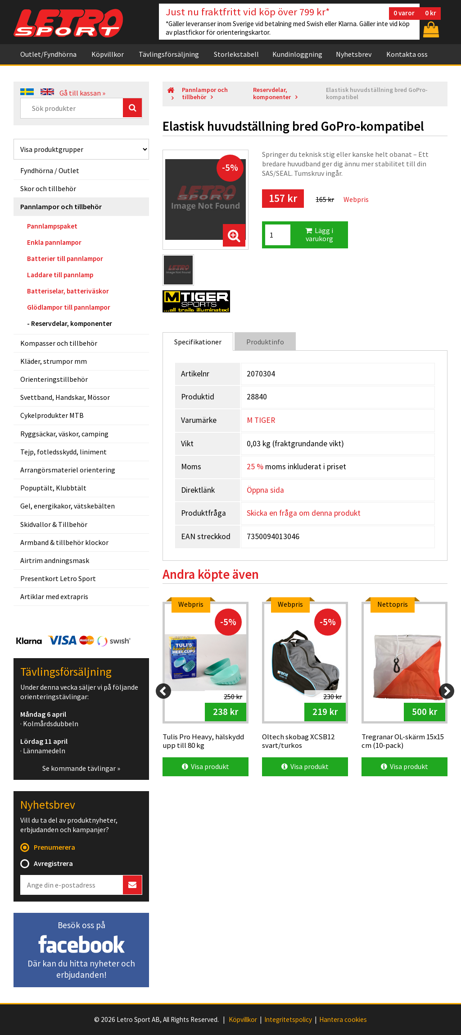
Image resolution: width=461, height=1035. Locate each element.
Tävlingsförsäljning (169, 54)
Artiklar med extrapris (54, 596)
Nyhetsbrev (353, 54)
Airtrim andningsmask (54, 560)
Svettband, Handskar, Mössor (65, 397)
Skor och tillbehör (48, 188)
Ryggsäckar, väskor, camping (64, 433)
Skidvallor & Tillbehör (53, 524)
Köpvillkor (107, 54)
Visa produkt (205, 766)
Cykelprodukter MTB (52, 415)
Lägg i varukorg (319, 234)
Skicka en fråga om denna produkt (304, 513)
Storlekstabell (236, 54)
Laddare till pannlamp (60, 274)
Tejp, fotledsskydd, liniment (63, 451)
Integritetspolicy (288, 1020)
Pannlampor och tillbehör (61, 206)
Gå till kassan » (82, 92)
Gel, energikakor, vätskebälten (67, 505)
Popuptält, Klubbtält (53, 487)
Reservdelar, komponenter (71, 323)
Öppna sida (265, 490)
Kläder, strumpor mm (53, 361)
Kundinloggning (297, 54)
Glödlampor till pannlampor (68, 307)
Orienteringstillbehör (54, 379)
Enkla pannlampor (54, 242)
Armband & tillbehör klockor (64, 542)
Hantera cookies (343, 1020)
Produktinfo (265, 341)
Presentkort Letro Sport (58, 578)
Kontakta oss (407, 54)
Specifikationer (197, 341)
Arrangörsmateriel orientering (67, 469)
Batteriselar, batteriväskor (68, 291)
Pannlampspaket (52, 226)
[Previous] (163, 691)
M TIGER (261, 420)
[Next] (446, 691)
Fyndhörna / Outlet (49, 170)
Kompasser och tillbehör (58, 343)
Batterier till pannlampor (65, 258)
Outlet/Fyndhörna (48, 54)
